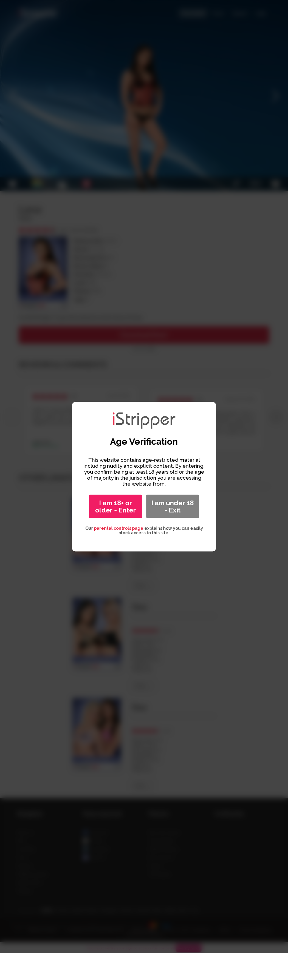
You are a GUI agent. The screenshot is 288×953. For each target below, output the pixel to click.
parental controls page (118, 528)
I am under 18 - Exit (172, 506)
